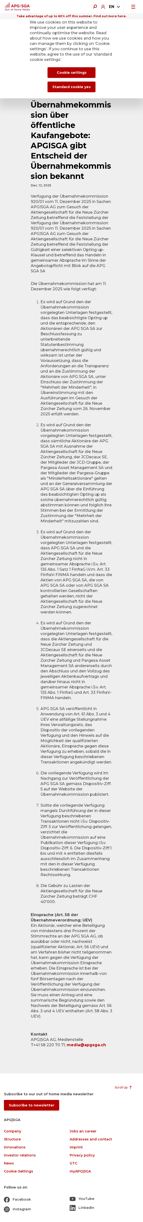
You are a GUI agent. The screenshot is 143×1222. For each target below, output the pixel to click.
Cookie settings (71, 72)
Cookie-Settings (18, 1171)
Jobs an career (83, 1131)
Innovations (15, 1147)
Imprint (76, 1147)
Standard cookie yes (71, 87)
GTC (73, 1163)
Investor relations (20, 1155)
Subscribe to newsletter (31, 1105)
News (9, 1163)
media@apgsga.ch (86, 1045)
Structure (12, 1139)
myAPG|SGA (80, 1171)
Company (12, 1131)
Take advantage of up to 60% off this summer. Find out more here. (71, 16)
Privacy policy (82, 1155)
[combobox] (114, 7)
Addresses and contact (91, 1139)
